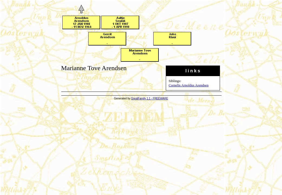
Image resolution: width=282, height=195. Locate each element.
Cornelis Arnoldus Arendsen (189, 85)
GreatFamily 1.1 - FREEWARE (149, 98)
